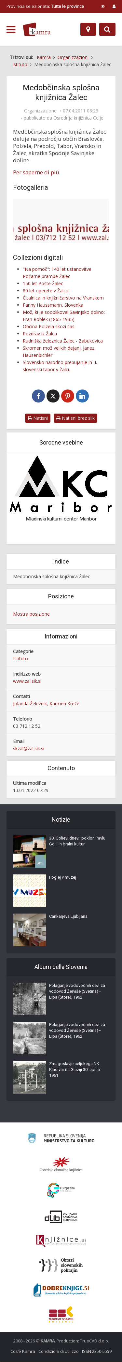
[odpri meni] (11, 29)
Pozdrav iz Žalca (40, 333)
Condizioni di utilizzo (58, 1352)
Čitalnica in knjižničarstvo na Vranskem (63, 298)
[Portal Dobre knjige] (61, 1290)
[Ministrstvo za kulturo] (61, 1140)
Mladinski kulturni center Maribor (61, 519)
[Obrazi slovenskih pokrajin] (61, 1266)
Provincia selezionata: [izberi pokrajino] (45, 6)
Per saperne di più (36, 172)
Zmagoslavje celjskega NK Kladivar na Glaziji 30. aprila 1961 (74, 1070)
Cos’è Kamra (22, 1352)
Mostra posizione (31, 614)
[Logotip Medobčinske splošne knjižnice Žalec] (61, 221)
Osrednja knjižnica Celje (78, 118)
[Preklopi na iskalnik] (107, 29)
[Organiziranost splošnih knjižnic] (61, 1164)
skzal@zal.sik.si (28, 749)
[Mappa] (88, 29)
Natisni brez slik (75, 418)
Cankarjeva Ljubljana (68, 916)
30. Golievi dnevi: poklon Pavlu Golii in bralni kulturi (77, 841)
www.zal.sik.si (27, 681)
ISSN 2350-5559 (97, 1352)
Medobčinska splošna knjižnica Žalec (51, 577)
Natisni (38, 418)
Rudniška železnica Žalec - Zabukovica (63, 341)
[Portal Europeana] (61, 1190)
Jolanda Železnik (30, 704)
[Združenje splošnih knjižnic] (61, 1315)
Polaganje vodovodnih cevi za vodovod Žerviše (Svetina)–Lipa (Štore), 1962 (77, 991)
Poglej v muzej (62, 877)
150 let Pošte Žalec (43, 283)
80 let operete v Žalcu (45, 290)
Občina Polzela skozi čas (49, 326)
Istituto (20, 659)
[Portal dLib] (61, 1217)
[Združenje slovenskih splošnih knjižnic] (61, 1241)
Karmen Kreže (64, 704)
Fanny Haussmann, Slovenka (53, 305)
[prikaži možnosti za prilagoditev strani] (103, 6)
